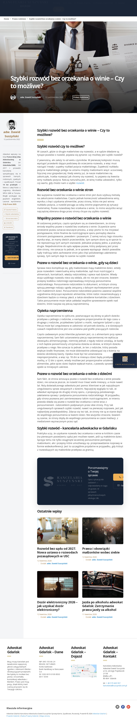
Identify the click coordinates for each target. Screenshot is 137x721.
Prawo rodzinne (104, 5)
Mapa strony (45, 716)
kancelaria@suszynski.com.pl (115, 685)
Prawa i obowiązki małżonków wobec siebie (101, 550)
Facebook (8, 227)
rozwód (80, 183)
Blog (58, 11)
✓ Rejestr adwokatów (11, 214)
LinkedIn (8, 223)
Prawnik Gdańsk (13, 716)
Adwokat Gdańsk (99, 713)
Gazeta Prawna (10, 210)
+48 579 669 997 (12, 258)
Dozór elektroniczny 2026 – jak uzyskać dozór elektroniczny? (57, 605)
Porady (56, 5)
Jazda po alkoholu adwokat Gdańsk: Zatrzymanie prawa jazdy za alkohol (102, 605)
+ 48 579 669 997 (113, 683)
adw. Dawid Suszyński (30, 97)
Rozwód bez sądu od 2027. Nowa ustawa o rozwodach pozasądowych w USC (57, 552)
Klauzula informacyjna (19, 708)
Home (6, 19)
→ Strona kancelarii (11, 218)
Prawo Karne (83, 5)
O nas (68, 5)
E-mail (11, 263)
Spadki (121, 5)
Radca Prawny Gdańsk (29, 716)
